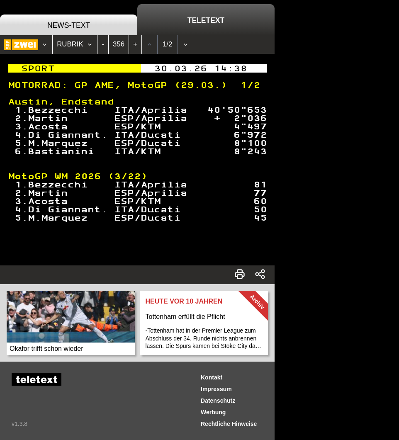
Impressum (216, 389)
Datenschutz (218, 400)
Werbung (213, 412)
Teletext (205, 20)
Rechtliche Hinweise (229, 424)
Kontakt (211, 377)
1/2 (167, 44)
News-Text (68, 25)
